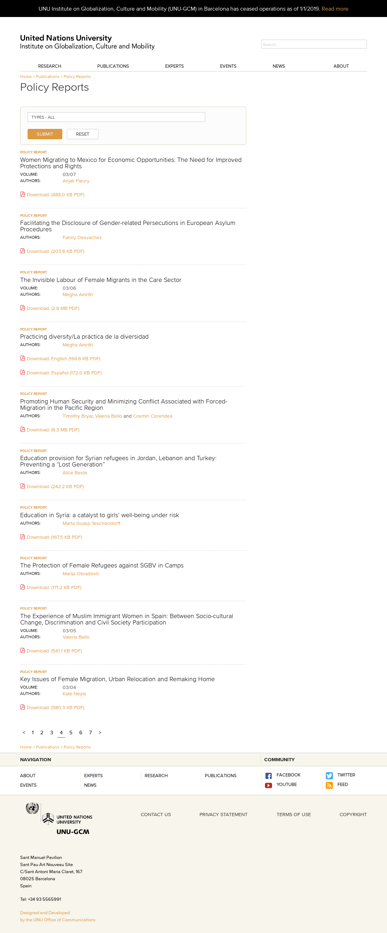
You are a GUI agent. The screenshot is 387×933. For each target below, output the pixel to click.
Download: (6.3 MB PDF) (49, 429)
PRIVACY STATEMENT (224, 814)
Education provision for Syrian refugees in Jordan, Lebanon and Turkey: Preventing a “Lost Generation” (118, 461)
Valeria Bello (108, 415)
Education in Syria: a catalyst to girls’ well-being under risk (99, 515)
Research (49, 66)
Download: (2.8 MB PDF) (49, 308)
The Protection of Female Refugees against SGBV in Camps (102, 565)
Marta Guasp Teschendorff (91, 523)
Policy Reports (77, 76)
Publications (113, 66)
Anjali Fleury (76, 180)
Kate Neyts (74, 693)
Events (228, 66)
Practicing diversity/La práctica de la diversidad (84, 336)
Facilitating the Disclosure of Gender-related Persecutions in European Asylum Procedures (127, 226)
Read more (335, 8)
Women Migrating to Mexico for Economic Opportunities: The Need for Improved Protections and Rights (131, 163)
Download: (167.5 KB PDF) (51, 537)
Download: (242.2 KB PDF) (52, 486)
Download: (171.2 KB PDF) (50, 587)
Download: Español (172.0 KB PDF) (61, 372)
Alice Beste (75, 472)
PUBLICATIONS (221, 775)
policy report (33, 152)
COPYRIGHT (353, 814)
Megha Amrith (78, 294)
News (279, 66)
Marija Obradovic (81, 573)
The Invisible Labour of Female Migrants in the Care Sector (100, 279)
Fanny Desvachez (82, 237)
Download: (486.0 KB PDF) (52, 194)
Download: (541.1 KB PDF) (51, 650)
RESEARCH (156, 775)
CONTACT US (156, 814)
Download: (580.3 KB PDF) (52, 707)
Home (26, 76)
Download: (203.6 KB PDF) (52, 251)
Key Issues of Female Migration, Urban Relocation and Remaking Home (117, 679)
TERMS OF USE (294, 814)
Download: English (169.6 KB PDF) (60, 358)
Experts (174, 66)
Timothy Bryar (78, 415)
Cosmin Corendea (152, 415)
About (341, 66)
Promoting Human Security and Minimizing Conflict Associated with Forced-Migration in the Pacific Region (123, 404)
